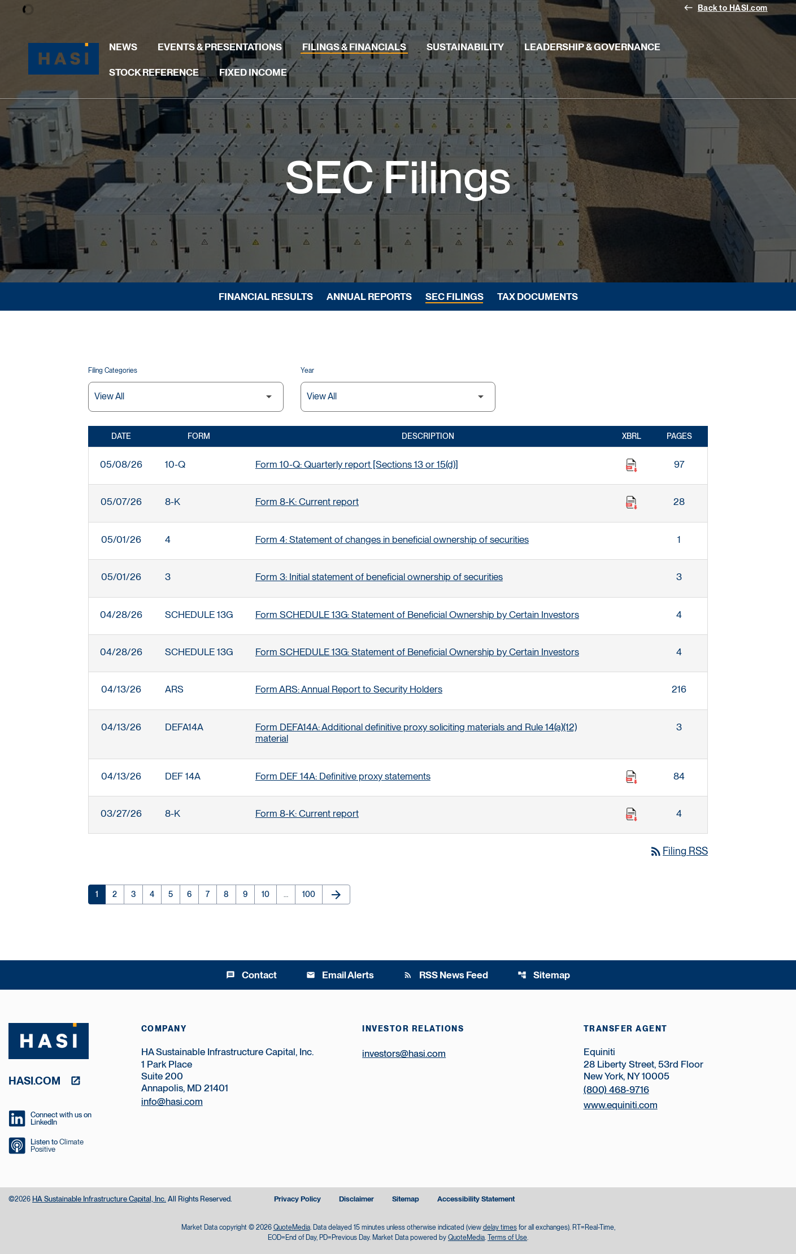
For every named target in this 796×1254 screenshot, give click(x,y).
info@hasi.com (172, 1101)
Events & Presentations (220, 47)
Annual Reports (369, 296)
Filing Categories (112, 371)
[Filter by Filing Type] (186, 397)
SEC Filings (454, 296)
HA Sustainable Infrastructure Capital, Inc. (99, 1199)
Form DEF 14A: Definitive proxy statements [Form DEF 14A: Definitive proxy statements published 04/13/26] (342, 776)
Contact (251, 975)
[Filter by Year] (398, 397)
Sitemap (543, 975)
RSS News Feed (445, 975)
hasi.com (34, 1080)
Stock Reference (154, 72)
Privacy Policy (297, 1199)
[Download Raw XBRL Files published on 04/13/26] (631, 777)
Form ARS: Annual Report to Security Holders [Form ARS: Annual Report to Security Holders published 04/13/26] (348, 689)
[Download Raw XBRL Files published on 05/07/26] (631, 503)
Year (307, 371)
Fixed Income (253, 72)
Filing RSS (678, 851)
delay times (500, 1227)
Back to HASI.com (726, 7)
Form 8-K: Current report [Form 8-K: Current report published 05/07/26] (307, 501)
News (123, 47)
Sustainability (465, 47)
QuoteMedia (291, 1227)
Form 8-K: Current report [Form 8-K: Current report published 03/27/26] (307, 813)
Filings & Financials (354, 47)
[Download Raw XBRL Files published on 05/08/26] (631, 465)
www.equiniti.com (621, 1105)
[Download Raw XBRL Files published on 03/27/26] (631, 814)
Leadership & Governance (592, 47)
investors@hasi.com (404, 1053)
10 (269, 894)
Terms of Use (507, 1238)
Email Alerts (340, 975)
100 (311, 894)
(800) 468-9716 (616, 1089)
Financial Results (266, 296)
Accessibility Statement (476, 1199)
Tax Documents (537, 296)
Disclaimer (356, 1199)
